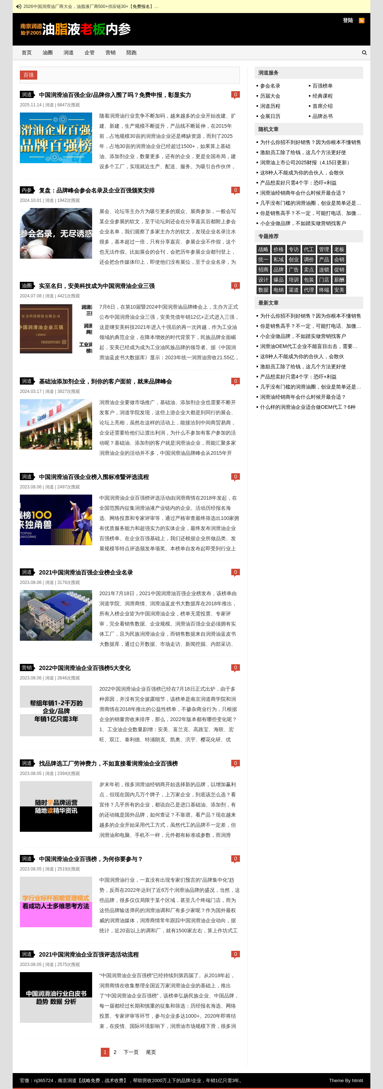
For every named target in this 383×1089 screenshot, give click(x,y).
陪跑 (131, 52)
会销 (339, 259)
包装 (309, 280)
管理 (324, 249)
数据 (263, 290)
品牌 (279, 269)
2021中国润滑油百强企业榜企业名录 (86, 572)
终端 (324, 290)
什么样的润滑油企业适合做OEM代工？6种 (308, 407)
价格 (279, 249)
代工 (309, 249)
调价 (309, 259)
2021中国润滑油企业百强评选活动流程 (89, 954)
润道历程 (270, 106)
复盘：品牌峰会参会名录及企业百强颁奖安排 (97, 190)
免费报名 (141, 6)
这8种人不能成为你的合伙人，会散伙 (302, 172)
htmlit (357, 1080)
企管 (90, 52)
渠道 (294, 290)
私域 (279, 259)
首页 (27, 52)
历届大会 (270, 96)
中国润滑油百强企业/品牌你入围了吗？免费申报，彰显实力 (115, 95)
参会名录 (270, 86)
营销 (111, 52)
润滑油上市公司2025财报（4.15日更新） (306, 162)
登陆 (348, 20)
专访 (294, 249)
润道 (69, 52)
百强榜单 (323, 86)
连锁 (324, 269)
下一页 (131, 1052)
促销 (339, 269)
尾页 (151, 1052)
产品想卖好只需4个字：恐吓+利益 (298, 183)
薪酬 (339, 280)
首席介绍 (323, 106)
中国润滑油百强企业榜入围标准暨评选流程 (94, 477)
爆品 (279, 280)
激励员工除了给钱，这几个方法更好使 (303, 152)
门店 (324, 280)
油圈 (48, 52)
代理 (309, 290)
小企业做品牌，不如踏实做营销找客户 (303, 223)
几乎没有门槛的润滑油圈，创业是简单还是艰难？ (315, 203)
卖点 (309, 269)
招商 (263, 269)
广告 (294, 269)
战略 (263, 249)
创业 (294, 259)
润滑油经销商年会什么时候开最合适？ (303, 193)
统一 (263, 259)
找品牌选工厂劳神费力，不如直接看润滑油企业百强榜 (108, 763)
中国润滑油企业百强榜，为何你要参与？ (91, 859)
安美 (339, 290)
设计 (263, 280)
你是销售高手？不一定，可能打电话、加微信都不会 (318, 213)
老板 (339, 249)
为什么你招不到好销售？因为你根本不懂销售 (310, 142)
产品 (324, 259)
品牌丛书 (323, 116)
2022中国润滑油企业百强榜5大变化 (85, 668)
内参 (27, 190)
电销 (279, 290)
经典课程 (323, 96)
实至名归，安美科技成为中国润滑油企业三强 (97, 286)
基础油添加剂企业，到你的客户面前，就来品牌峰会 (105, 381)
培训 (294, 280)
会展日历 (270, 116)
